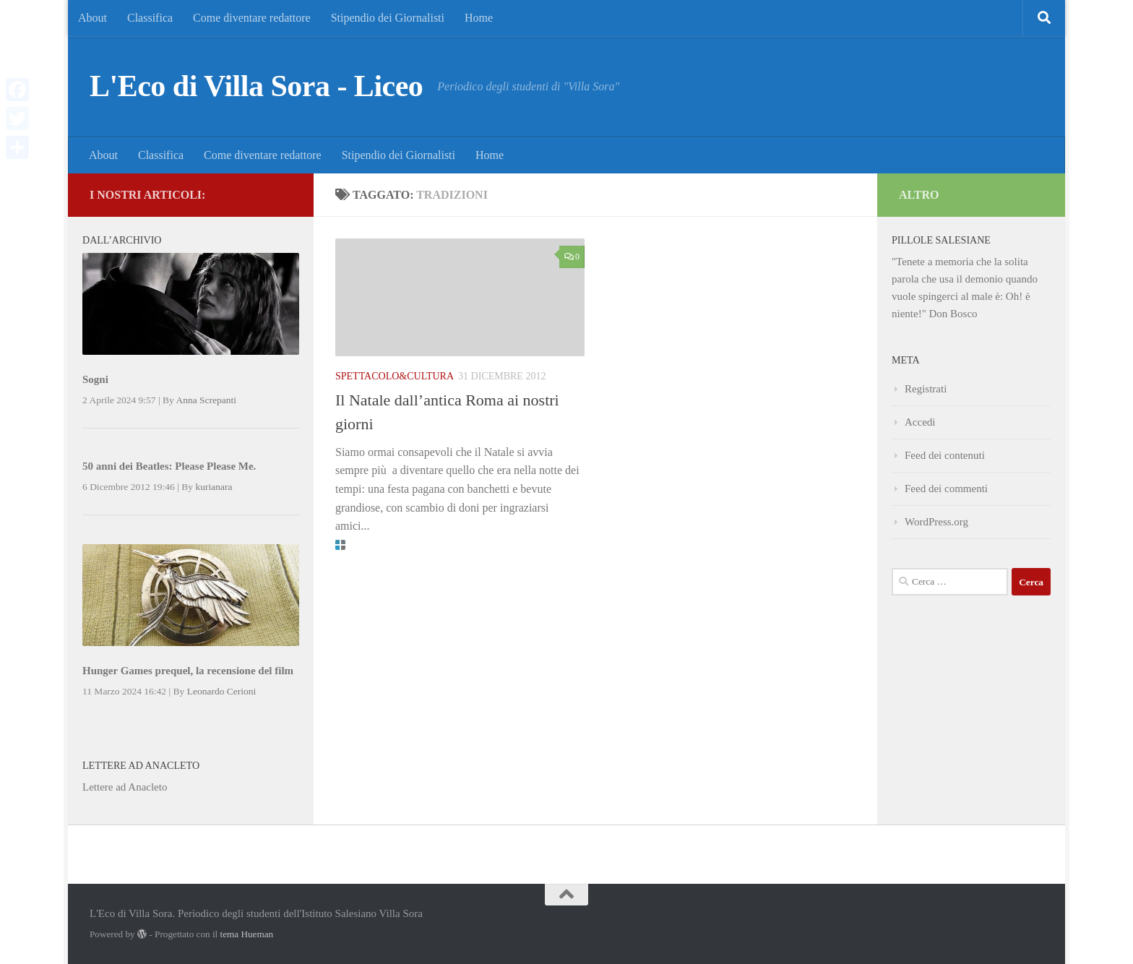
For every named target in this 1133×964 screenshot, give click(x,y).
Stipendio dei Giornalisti (387, 18)
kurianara (213, 486)
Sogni (95, 379)
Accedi (920, 422)
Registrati (926, 389)
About (92, 18)
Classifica (150, 18)
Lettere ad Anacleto (124, 787)
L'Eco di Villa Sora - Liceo (256, 86)
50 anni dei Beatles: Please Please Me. (169, 466)
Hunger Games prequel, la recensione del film (187, 670)
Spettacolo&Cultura (394, 376)
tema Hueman (247, 934)
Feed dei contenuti (945, 455)
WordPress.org (936, 522)
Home (479, 18)
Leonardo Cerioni (222, 691)
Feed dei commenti (946, 488)
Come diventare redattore (252, 18)
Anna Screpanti (206, 400)
